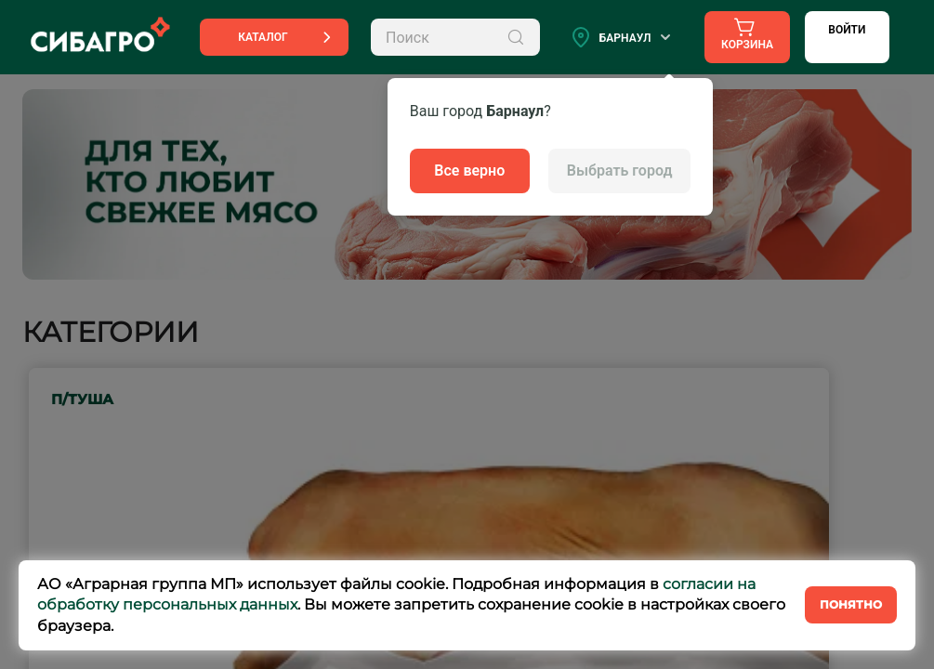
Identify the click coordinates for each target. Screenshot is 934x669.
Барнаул (625, 38)
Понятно (851, 604)
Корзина (747, 33)
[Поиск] (516, 37)
